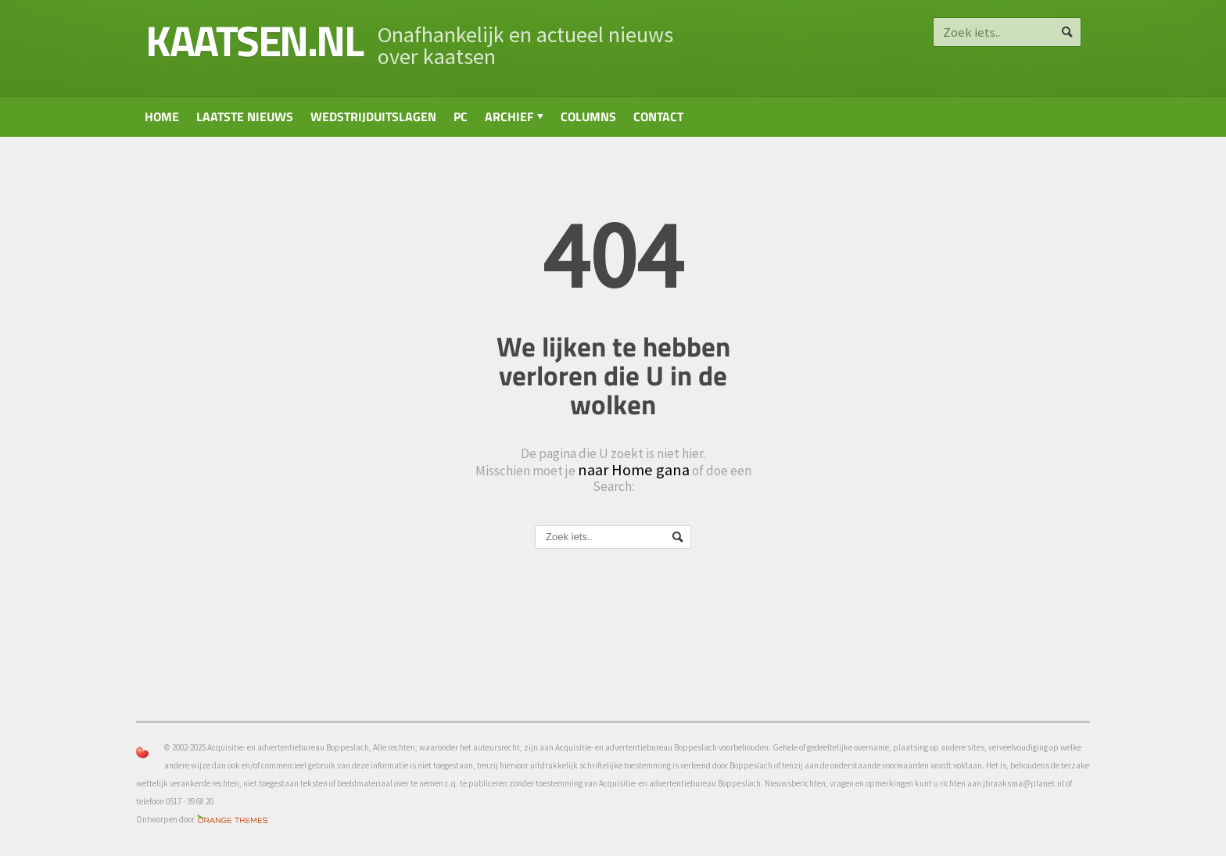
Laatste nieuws (244, 116)
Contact (658, 116)
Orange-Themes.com (232, 820)
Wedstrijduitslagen (373, 116)
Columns (588, 116)
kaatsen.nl (253, 40)
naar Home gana (634, 470)
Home (162, 116)
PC (460, 116)
